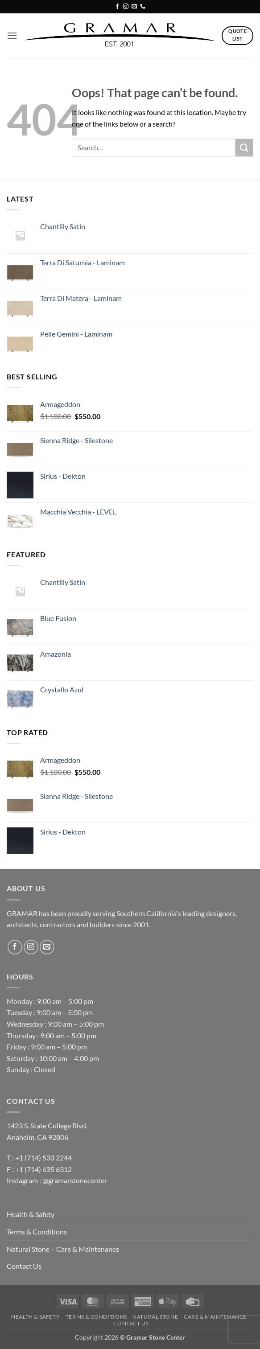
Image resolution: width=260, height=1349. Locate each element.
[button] (12, 35)
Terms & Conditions (37, 1231)
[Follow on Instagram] (125, 7)
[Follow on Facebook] (117, 7)
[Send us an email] (134, 7)
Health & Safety (30, 1214)
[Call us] (142, 7)
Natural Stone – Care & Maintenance (63, 1249)
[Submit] (244, 147)
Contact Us (24, 1266)
